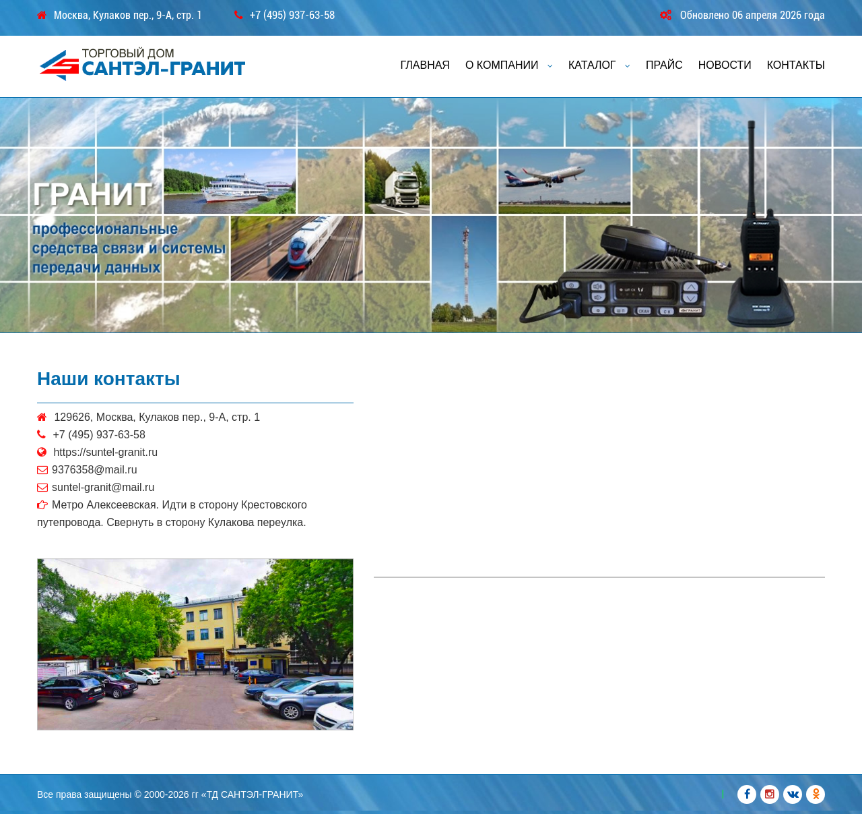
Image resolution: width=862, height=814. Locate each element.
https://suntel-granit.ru (105, 452)
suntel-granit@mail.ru (103, 487)
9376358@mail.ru (94, 469)
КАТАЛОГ (599, 65)
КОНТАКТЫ (796, 65)
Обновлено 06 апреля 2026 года (752, 15)
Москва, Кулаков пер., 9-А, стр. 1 (128, 15)
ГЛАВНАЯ (425, 65)
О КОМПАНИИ (509, 65)
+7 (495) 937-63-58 (292, 15)
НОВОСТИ (725, 65)
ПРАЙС (664, 65)
